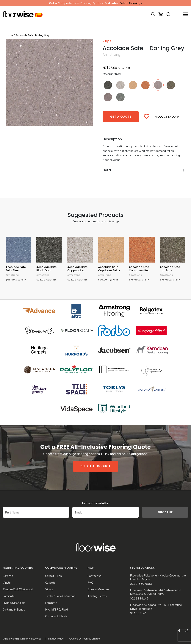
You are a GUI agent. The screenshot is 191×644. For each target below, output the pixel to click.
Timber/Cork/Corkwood (18, 589)
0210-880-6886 (141, 584)
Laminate (9, 596)
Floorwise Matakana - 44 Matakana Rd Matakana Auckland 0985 (155, 592)
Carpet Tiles (53, 576)
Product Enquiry (167, 117)
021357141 (138, 613)
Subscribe (165, 512)
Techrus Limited (91, 638)
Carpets (8, 576)
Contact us (94, 576)
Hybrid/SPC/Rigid (14, 603)
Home (9, 35)
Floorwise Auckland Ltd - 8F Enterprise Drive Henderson (156, 607)
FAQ (90, 583)
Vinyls (7, 583)
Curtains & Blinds (14, 610)
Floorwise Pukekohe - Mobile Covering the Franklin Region (158, 578)
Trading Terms (97, 596)
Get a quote (120, 116)
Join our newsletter (95, 503)
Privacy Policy (56, 638)
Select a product (95, 466)
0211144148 (139, 599)
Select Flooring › (131, 3)
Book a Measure (98, 589)
